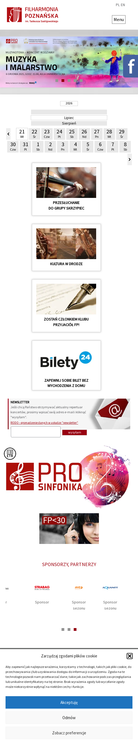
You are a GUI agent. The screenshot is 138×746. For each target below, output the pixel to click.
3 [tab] (69, 80)
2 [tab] (63, 80)
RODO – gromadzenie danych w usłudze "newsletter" (44, 423)
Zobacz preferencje (69, 732)
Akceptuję (69, 702)
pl (118, 5)
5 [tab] (81, 80)
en (123, 5)
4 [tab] (75, 80)
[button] (129, 656)
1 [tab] (56, 80)
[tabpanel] (69, 62)
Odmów (69, 717)
